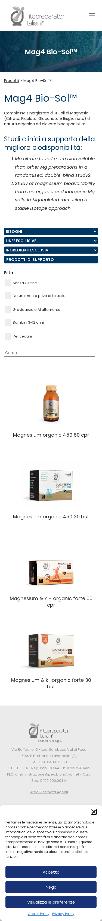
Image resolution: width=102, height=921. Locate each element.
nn (51, 231)
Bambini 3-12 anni (24, 322)
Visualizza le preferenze (51, 902)
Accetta (51, 872)
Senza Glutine (21, 282)
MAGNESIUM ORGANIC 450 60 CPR (51, 434)
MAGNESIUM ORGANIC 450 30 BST (51, 516)
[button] (94, 811)
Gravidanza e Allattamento (32, 309)
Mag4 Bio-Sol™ (37, 80)
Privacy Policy (63, 913)
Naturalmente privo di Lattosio (35, 295)
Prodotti (11, 80)
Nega (51, 887)
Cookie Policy (39, 913)
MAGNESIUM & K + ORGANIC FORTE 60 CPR (51, 601)
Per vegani (18, 336)
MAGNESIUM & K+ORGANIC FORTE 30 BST (51, 683)
